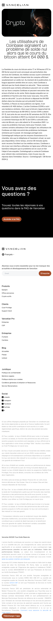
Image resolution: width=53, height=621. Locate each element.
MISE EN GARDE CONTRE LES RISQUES (16, 559)
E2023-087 (14, 583)
